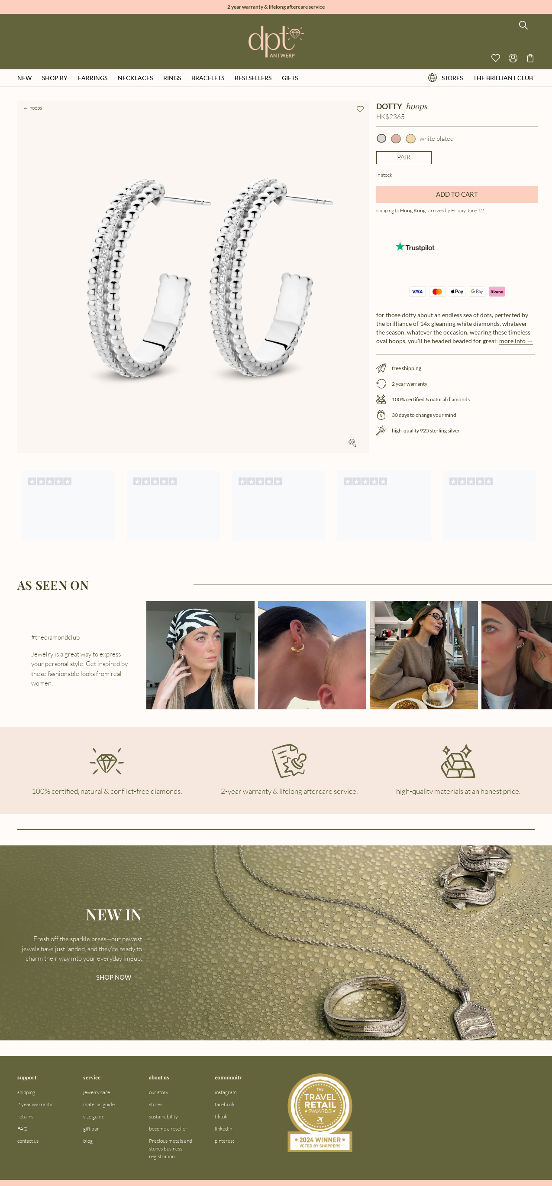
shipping (26, 1092)
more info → (516, 340)
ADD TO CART (457, 194)
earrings (92, 77)
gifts (290, 77)
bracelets (207, 77)
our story (158, 1092)
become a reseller (168, 1128)
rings (172, 77)
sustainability (163, 1116)
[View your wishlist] (495, 58)
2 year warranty (34, 1104)
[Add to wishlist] (360, 109)
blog (88, 1140)
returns (25, 1116)
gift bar (91, 1128)
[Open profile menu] (513, 58)
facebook (225, 1104)
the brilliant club (503, 77)
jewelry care (96, 1092)
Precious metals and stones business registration (170, 1148)
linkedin (223, 1128)
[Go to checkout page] (530, 58)
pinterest (224, 1140)
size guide (93, 1116)
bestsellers (253, 77)
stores (445, 77)
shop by (55, 77)
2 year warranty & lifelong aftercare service (276, 6)
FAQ (22, 1128)
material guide (99, 1104)
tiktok (221, 1116)
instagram (226, 1092)
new (24, 77)
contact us (28, 1140)
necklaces (135, 77)
